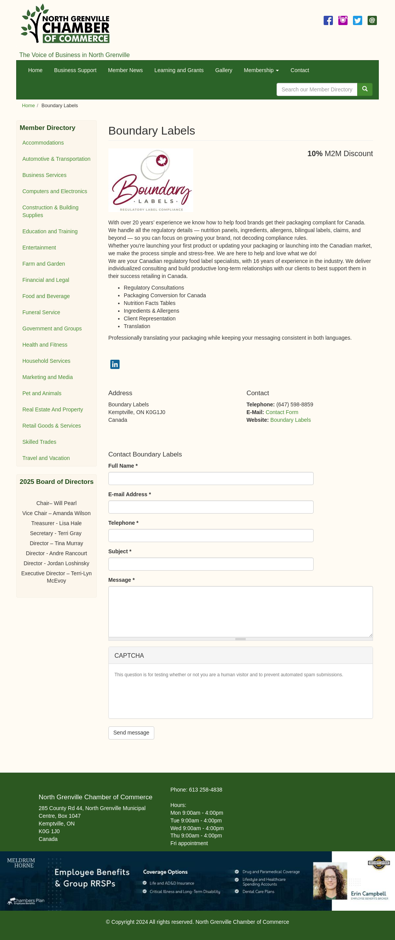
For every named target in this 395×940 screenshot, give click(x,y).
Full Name (123, 466)
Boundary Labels (290, 420)
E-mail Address (129, 494)
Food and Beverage (46, 296)
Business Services (44, 175)
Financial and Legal (45, 280)
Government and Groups (52, 328)
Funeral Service (41, 312)
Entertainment (39, 247)
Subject (120, 551)
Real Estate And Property (52, 409)
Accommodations (43, 143)
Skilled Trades (39, 442)
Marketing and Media (47, 377)
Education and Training (50, 231)
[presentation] (173, 697)
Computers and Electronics (54, 191)
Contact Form (282, 412)
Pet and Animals (41, 393)
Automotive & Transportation (56, 159)
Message (121, 580)
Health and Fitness (45, 345)
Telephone (123, 523)
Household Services (46, 361)
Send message (131, 732)
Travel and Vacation (46, 458)
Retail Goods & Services (51, 426)
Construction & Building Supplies (50, 211)
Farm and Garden (43, 264)
